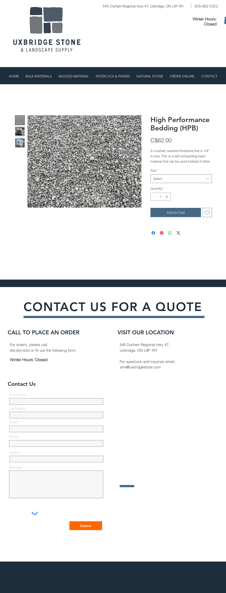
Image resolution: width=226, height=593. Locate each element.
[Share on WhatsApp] (170, 233)
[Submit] (85, 525)
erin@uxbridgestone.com (140, 367)
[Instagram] (216, 548)
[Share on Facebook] (153, 233)
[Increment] (167, 197)
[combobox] (181, 178)
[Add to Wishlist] (207, 212)
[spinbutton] (161, 197)
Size (154, 170)
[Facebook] (207, 548)
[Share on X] (178, 233)
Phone (13, 436)
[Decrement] (154, 197)
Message (16, 467)
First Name (17, 394)
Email (13, 422)
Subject (15, 452)
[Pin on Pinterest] (161, 233)
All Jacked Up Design (130, 549)
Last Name (17, 408)
